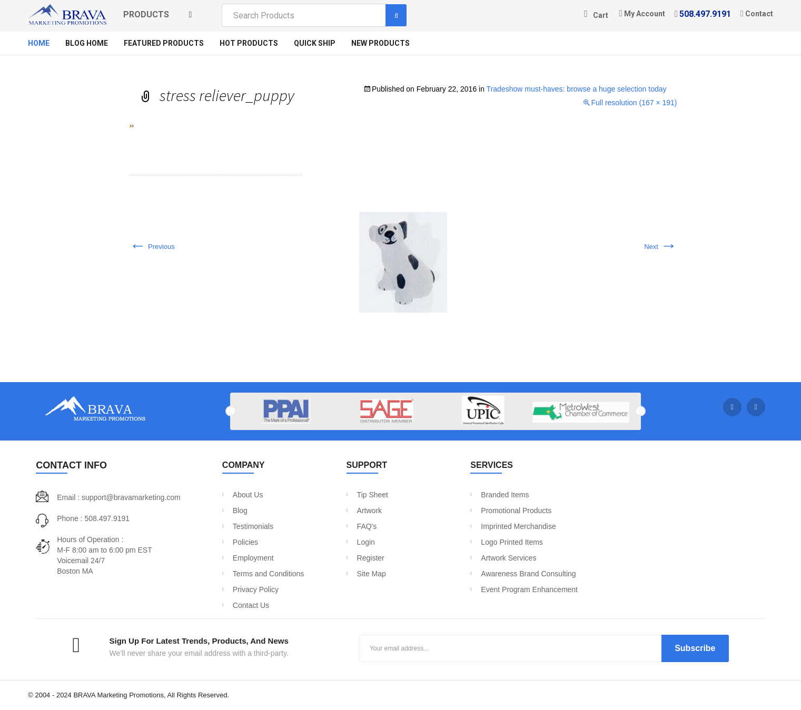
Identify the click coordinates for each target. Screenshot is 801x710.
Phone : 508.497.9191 (93, 518)
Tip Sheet (372, 495)
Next (660, 247)
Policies (245, 542)
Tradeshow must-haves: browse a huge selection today (577, 89)
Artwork (369, 510)
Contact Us (251, 605)
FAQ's (367, 526)
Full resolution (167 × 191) (634, 102)
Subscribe (695, 648)
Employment (253, 558)
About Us (248, 495)
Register (370, 558)
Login (366, 542)
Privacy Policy (256, 589)
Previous (152, 247)
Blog (240, 510)
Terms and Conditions (268, 573)
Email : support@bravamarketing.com (118, 497)
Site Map (371, 573)
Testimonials (253, 526)
